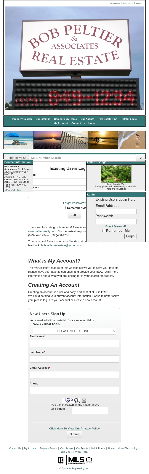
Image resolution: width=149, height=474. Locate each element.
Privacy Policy (81, 451)
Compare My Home (65, 118)
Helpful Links (129, 118)
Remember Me (74, 208)
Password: (35, 187)
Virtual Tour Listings (128, 448)
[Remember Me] (103, 230)
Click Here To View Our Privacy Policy (74, 428)
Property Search (22, 118)
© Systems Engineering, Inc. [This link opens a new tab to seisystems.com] (74, 468)
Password (104, 216)
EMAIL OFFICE (13, 190)
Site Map (65, 451)
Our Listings (42, 118)
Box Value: (58, 408)
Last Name (37, 352)
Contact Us (128, 3)
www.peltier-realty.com (42, 231)
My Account (115, 3)
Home (138, 3)
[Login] (130, 236)
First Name (37, 336)
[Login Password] (116, 221)
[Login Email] (116, 211)
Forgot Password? (74, 203)
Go (140, 158)
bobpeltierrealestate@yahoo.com (61, 245)
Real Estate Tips (107, 118)
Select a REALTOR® (46, 324)
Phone (34, 383)
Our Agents (87, 118)
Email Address (40, 367)
